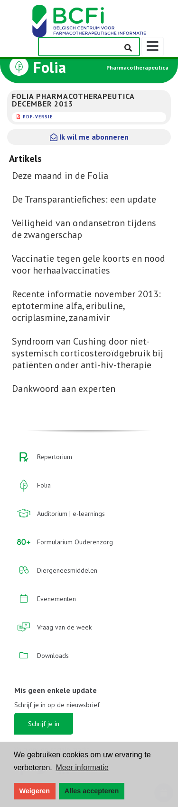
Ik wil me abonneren (89, 137)
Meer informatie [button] (82, 767)
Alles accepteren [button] (92, 791)
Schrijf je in (43, 723)
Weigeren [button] (34, 791)
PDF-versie (38, 117)
